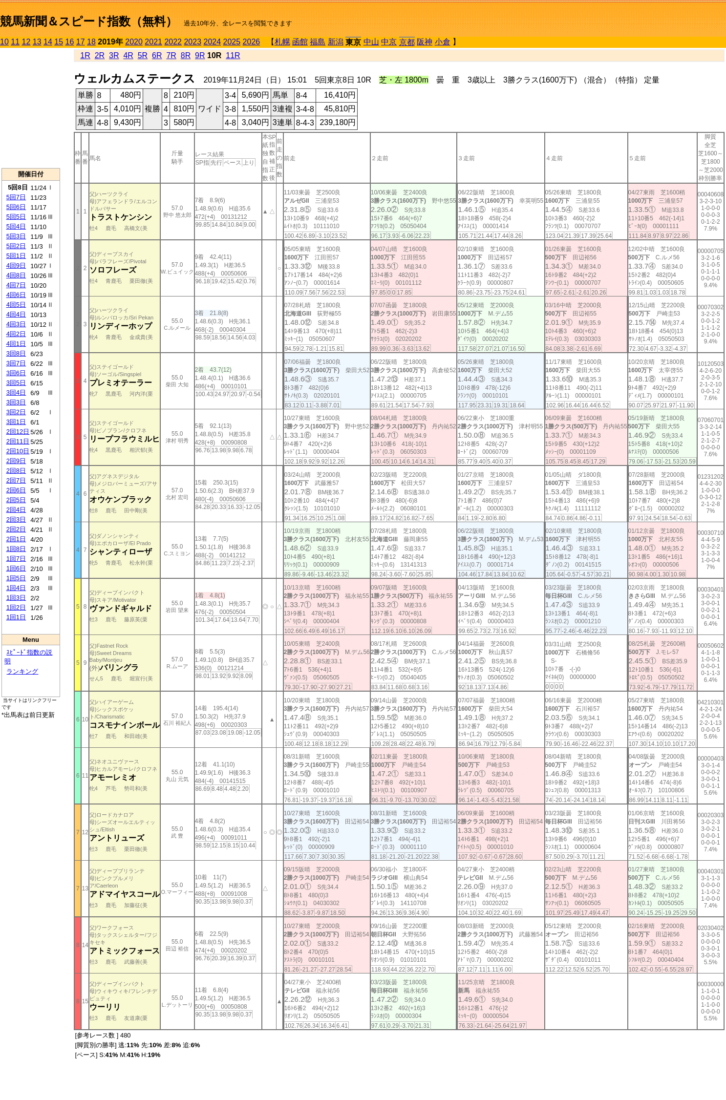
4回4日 (16, 314)
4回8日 (16, 275)
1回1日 (16, 617)
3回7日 (16, 363)
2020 (134, 42)
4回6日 (16, 294)
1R (85, 55)
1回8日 (16, 548)
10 (4, 42)
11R (233, 55)
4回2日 (16, 334)
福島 (317, 42)
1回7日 (16, 558)
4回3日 (16, 324)
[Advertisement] (30, 108)
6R (157, 55)
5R (143, 55)
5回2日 (16, 246)
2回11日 (18, 441)
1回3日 (16, 597)
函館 (300, 42)
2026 (251, 42)
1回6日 (16, 568)
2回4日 (16, 509)
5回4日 (16, 226)
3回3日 (16, 402)
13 (37, 42)
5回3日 (16, 236)
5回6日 (16, 207)
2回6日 (16, 490)
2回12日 (18, 431)
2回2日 (16, 529)
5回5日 (16, 216)
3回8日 (16, 353)
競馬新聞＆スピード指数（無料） (88, 21)
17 (80, 42)
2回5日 (16, 500)
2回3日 (16, 519)
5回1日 (16, 255)
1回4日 (16, 588)
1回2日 (16, 607)
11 (15, 42)
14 (47, 42)
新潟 (335, 42)
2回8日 (16, 470)
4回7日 (16, 285)
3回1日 (16, 421)
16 (69, 42)
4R (128, 55)
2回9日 (16, 461)
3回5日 (16, 382)
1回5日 (16, 578)
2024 (212, 42)
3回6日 (16, 373)
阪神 (424, 42)
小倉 (442, 42)
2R (100, 55)
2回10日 (18, 451)
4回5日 (16, 304)
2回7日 (16, 480)
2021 (153, 42)
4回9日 (16, 265)
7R (171, 55)
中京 (389, 42)
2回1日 (16, 539)
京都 (407, 42)
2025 (232, 42)
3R (114, 55)
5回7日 (16, 197)
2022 (173, 42)
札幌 (282, 42)
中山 (371, 42)
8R (186, 55)
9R (200, 55)
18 (91, 42)
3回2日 (16, 412)
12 (26, 42)
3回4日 (16, 392)
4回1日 (16, 343)
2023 (192, 42)
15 (58, 42)
